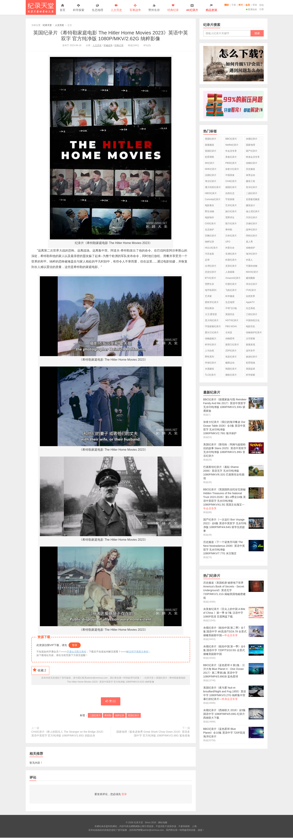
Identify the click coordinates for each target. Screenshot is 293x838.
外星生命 (229, 247)
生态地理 (97, 8)
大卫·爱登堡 (211, 314)
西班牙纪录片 (212, 302)
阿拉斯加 (209, 308)
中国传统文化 (253, 320)
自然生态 (229, 193)
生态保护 (209, 229)
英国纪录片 (133, 716)
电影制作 (209, 217)
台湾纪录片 (210, 266)
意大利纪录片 (212, 320)
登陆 (261, 5)
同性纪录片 (251, 235)
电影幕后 (209, 205)
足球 (207, 260)
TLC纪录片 (210, 375)
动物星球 (229, 338)
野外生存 (154, 8)
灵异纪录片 (231, 266)
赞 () (110, 701)
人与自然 (209, 350)
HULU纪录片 (211, 247)
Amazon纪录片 (232, 278)
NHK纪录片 (210, 169)
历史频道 (250, 169)
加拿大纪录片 (232, 169)
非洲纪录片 (231, 253)
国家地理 (250, 145)
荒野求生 (229, 217)
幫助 (255, 5)
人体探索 (229, 272)
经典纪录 (173, 8)
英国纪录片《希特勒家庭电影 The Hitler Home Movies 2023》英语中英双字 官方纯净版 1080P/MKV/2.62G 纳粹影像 (110, 35)
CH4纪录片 (231, 181)
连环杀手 (250, 350)
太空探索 (250, 338)
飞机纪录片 (231, 290)
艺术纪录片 (231, 205)
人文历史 (116, 8)
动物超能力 (210, 338)
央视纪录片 (251, 138)
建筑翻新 (250, 278)
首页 (62, 8)
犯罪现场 (250, 362)
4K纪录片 (210, 163)
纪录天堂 (41, 7)
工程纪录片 (251, 314)
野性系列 (209, 356)
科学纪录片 (210, 344)
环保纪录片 (210, 362)
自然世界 (250, 296)
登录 (74, 645)
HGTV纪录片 (231, 320)
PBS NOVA (231, 326)
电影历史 (250, 326)
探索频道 (209, 145)
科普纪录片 (231, 260)
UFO (227, 241)
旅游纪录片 (251, 356)
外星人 (249, 260)
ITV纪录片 (251, 290)
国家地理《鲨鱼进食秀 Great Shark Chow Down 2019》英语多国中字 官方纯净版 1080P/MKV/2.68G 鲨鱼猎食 (153, 734)
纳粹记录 (119, 716)
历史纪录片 (210, 272)
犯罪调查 (209, 157)
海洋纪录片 (251, 253)
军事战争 (135, 8)
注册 (261, 9)
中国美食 (229, 175)
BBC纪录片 (231, 138)
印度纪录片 (231, 284)
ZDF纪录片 (231, 350)
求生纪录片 (251, 284)
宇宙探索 (229, 199)
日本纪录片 (231, 235)
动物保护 (250, 247)
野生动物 (209, 211)
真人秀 (249, 241)
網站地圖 (162, 823)
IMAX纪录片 (252, 272)
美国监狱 (250, 368)
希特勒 (107, 716)
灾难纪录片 (251, 223)
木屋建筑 (209, 368)
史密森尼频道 (253, 199)
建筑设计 (250, 205)
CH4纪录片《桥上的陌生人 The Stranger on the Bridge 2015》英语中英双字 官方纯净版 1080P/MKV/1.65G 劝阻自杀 (68, 734)
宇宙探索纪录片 (213, 326)
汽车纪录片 (251, 217)
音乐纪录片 (251, 187)
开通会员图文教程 (76, 651)
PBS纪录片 (231, 163)
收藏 (39, 670)
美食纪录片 (231, 157)
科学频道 (229, 296)
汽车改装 (209, 253)
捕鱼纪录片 (231, 375)
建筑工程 (250, 181)
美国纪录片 (210, 138)
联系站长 (251, 9)
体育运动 (250, 175)
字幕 (233, 5)
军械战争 (108, 45)
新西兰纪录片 (232, 344)
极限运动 (229, 362)
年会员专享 (231, 151)
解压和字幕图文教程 (137, 651)
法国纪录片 (210, 175)
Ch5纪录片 (210, 223)
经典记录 (119, 45)
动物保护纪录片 (254, 332)
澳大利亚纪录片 (213, 187)
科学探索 (78, 8)
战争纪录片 (251, 229)
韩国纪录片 (231, 368)
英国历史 (229, 314)
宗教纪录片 (210, 235)
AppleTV (250, 302)
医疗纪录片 (231, 223)
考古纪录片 (210, 181)
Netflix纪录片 (231, 145)
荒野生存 (209, 284)
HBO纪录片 (211, 193)
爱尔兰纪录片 (212, 332)
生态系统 (250, 308)
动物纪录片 (251, 163)
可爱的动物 (251, 266)
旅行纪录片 (231, 211)
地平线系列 (210, 290)
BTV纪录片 (210, 278)
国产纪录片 (251, 151)
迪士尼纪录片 (253, 211)
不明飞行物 (231, 308)
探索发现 (250, 344)
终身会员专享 (253, 157)
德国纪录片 (231, 187)
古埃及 (228, 332)
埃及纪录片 (231, 356)
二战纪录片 (95, 716)
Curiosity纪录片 (213, 199)
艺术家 (208, 296)
